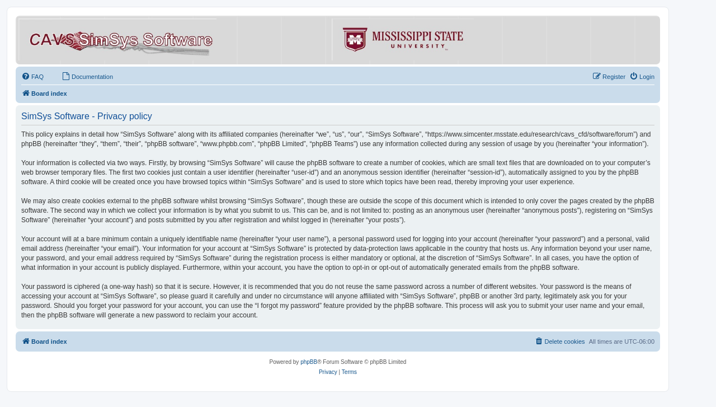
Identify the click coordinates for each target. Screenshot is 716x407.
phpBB (308, 362)
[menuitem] (32, 76)
